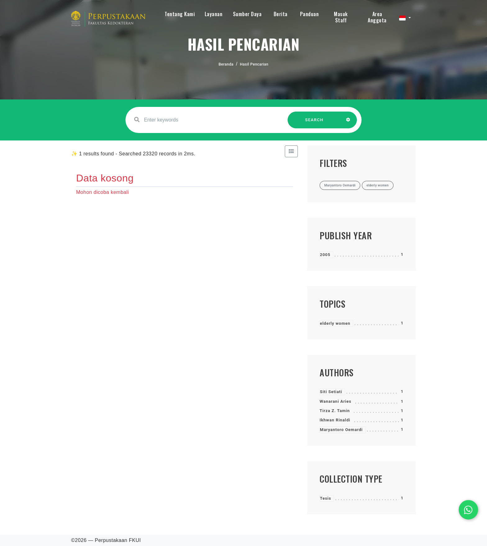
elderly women (335, 323)
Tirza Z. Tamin (335, 410)
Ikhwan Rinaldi (335, 420)
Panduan (309, 14)
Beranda (226, 64)
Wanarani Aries (335, 401)
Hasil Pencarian (254, 64)
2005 (325, 254)
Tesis (325, 498)
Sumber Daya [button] (247, 14)
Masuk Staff (341, 17)
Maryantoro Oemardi (341, 429)
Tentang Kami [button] (180, 14)
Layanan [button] (214, 14)
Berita (281, 14)
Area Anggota (377, 17)
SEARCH (314, 122)
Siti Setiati (331, 391)
